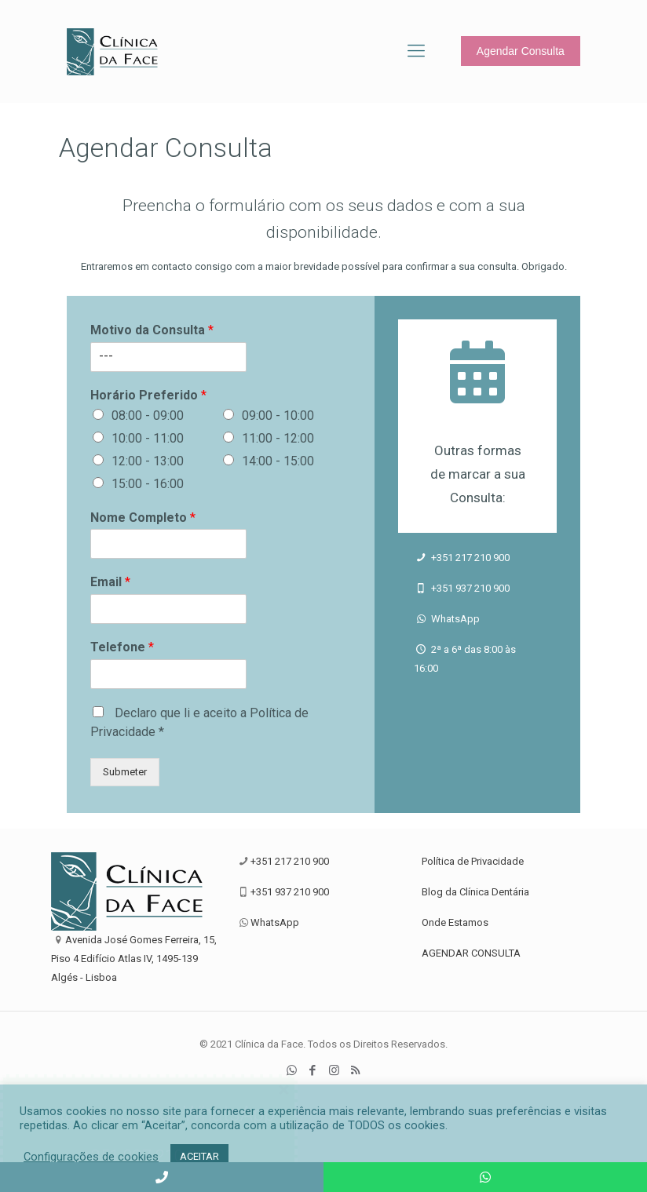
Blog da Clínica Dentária (475, 892)
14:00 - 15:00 (278, 461)
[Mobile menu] (416, 51)
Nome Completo (143, 517)
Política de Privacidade (473, 861)
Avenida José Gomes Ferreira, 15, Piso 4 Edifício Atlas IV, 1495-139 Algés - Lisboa (134, 958)
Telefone (122, 647)
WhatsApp (454, 619)
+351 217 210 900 (469, 557)
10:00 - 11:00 (147, 438)
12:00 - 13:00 (147, 461)
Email (110, 581)
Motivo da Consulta (152, 330)
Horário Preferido (148, 395)
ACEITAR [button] (199, 1156)
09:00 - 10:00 (278, 415)
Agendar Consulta (521, 51)
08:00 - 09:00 (147, 415)
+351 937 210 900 (469, 588)
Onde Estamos (455, 922)
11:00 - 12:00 (278, 438)
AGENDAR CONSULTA (471, 953)
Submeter (125, 772)
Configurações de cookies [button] (91, 1157)
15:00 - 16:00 (147, 483)
